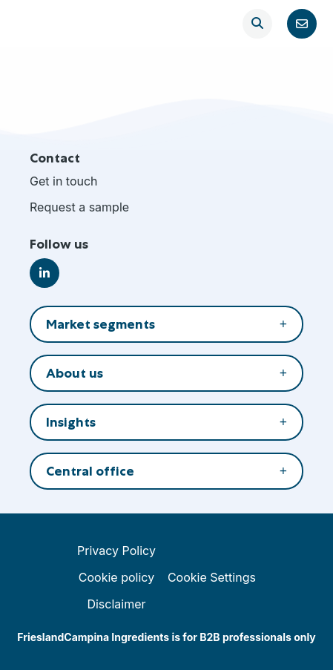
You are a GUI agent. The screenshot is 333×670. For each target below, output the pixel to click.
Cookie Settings (212, 577)
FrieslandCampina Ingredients (60, 24)
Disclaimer (116, 604)
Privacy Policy (116, 550)
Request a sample (79, 207)
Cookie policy (116, 577)
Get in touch (64, 181)
